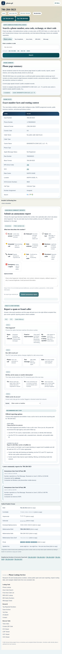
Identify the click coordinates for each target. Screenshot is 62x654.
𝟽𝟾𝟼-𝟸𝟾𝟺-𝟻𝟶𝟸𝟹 (28, 537)
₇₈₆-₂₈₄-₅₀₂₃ (27, 520)
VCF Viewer (6, 634)
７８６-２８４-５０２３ (31, 512)
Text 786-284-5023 (22, 18)
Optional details (8, 273)
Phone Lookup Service (17, 575)
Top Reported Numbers (9, 606)
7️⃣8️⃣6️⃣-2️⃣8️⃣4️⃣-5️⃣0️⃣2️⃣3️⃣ (32, 542)
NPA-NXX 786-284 (25, 13)
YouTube (5, 612)
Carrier (7, 403)
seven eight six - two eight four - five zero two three (38, 546)
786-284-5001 (41, 557)
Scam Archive (6, 609)
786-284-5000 (32, 557)
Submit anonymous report (29, 294)
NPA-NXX (37, 39)
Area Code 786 (13, 13)
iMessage (45, 39)
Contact (5, 617)
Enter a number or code (9, 43)
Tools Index (6, 623)
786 (28, 164)
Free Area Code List (8, 592)
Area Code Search (8, 590)
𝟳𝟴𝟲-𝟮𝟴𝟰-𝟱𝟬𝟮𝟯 (29, 529)
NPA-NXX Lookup (8, 595)
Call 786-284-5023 (8, 18)
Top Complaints (19, 39)
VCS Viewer (6, 637)
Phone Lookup (8, 39)
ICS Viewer (6, 629)
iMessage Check (7, 600)
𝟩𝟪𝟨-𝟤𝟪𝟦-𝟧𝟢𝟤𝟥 (28, 533)
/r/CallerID (5, 615)
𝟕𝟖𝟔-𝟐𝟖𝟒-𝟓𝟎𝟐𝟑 (28, 507)
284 (28, 169)
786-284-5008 (50, 557)
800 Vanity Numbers (8, 598)
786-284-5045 (9, 559)
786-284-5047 (18, 559)
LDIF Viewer (6, 631)
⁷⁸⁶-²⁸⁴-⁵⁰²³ (27, 516)
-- (6, 203)
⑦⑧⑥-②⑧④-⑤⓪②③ (30, 525)
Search (31, 55)
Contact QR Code (8, 626)
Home (3, 13)
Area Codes (29, 39)
